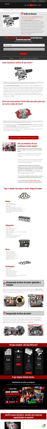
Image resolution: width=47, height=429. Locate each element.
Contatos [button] (39, 5)
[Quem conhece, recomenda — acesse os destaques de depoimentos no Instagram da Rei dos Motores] (23, 396)
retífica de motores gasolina (32, 17)
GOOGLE (18, 364)
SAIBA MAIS (28, 373)
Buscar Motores (23, 53)
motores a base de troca (23, 38)
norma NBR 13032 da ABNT (29, 18)
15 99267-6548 (41, 1)
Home (25, 5)
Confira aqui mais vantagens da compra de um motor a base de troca (23, 137)
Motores (31, 5)
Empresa (28, 5)
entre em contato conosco (31, 180)
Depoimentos (35, 5)
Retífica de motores (10, 38)
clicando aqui (16, 58)
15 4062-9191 (34, 1)
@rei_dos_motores (34, 406)
